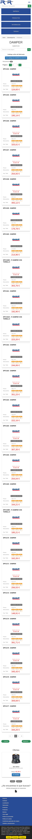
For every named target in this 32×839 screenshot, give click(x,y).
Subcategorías (11, 37)
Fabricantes (5, 805)
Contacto (5, 800)
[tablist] (16, 767)
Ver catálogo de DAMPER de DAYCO (16, 58)
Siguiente (26, 741)
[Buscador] (14, 6)
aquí (11, 831)
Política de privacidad (8, 816)
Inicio (4, 37)
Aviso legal (5, 814)
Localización (6, 803)
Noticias (5, 812)
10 (21, 736)
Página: (5, 65)
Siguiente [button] (19, 781)
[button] (10, 65)
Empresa (5, 798)
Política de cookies (7, 818)
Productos (5, 807)
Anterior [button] (12, 781)
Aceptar (9, 837)
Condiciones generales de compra (11, 821)
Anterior (5, 741)
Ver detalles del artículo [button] (16, 81)
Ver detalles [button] (16, 774)
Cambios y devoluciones (9, 823)
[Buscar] (29, 6)
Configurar (22, 837)
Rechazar (15, 837)
